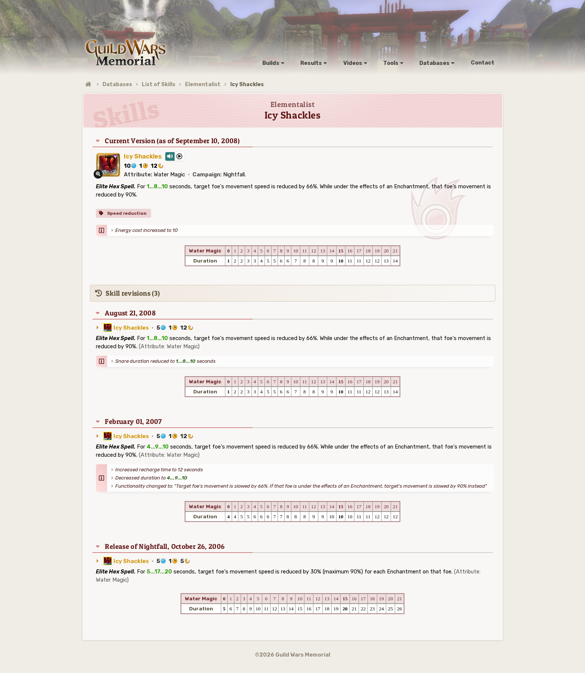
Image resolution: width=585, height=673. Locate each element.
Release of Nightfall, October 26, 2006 (165, 546)
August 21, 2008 (130, 313)
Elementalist (202, 84)
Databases (117, 84)
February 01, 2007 (133, 421)
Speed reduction (126, 213)
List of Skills (158, 84)
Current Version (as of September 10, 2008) (172, 140)
